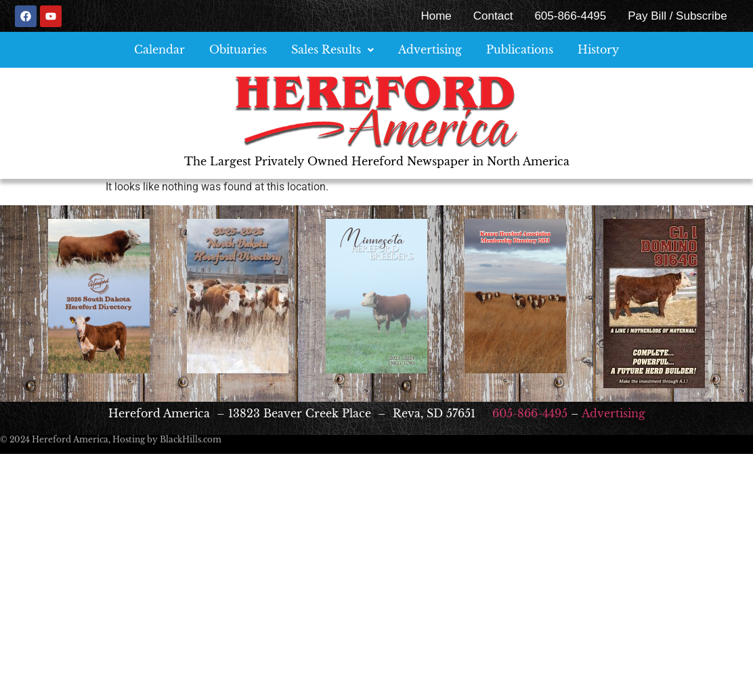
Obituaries (238, 49)
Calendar (159, 49)
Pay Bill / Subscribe (677, 15)
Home (436, 15)
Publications (519, 49)
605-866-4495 (570, 15)
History (598, 49)
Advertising (430, 49)
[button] (332, 50)
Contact (493, 15)
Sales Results (332, 49)
